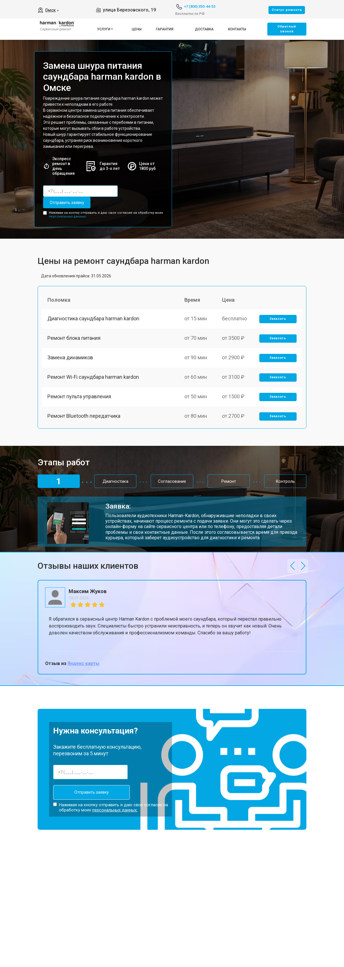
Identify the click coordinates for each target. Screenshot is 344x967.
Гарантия (164, 29)
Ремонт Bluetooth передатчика (84, 418)
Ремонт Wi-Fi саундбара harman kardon (93, 379)
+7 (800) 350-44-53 (199, 6)
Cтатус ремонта (287, 10)
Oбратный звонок (286, 29)
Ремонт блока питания (74, 339)
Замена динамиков (70, 359)
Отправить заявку (66, 202)
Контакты (237, 29)
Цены (137, 29)
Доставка (204, 29)
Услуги (103, 29)
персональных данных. (67, 216)
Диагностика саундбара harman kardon (94, 319)
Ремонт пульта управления (79, 399)
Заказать (277, 319)
